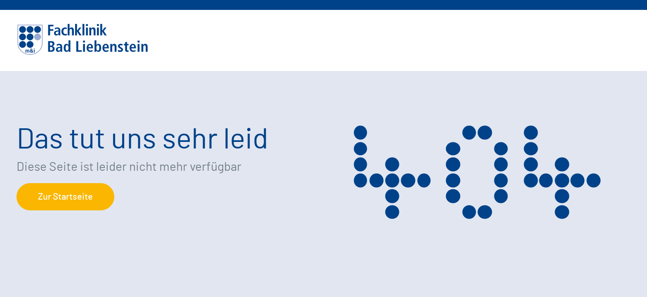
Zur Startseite (65, 196)
